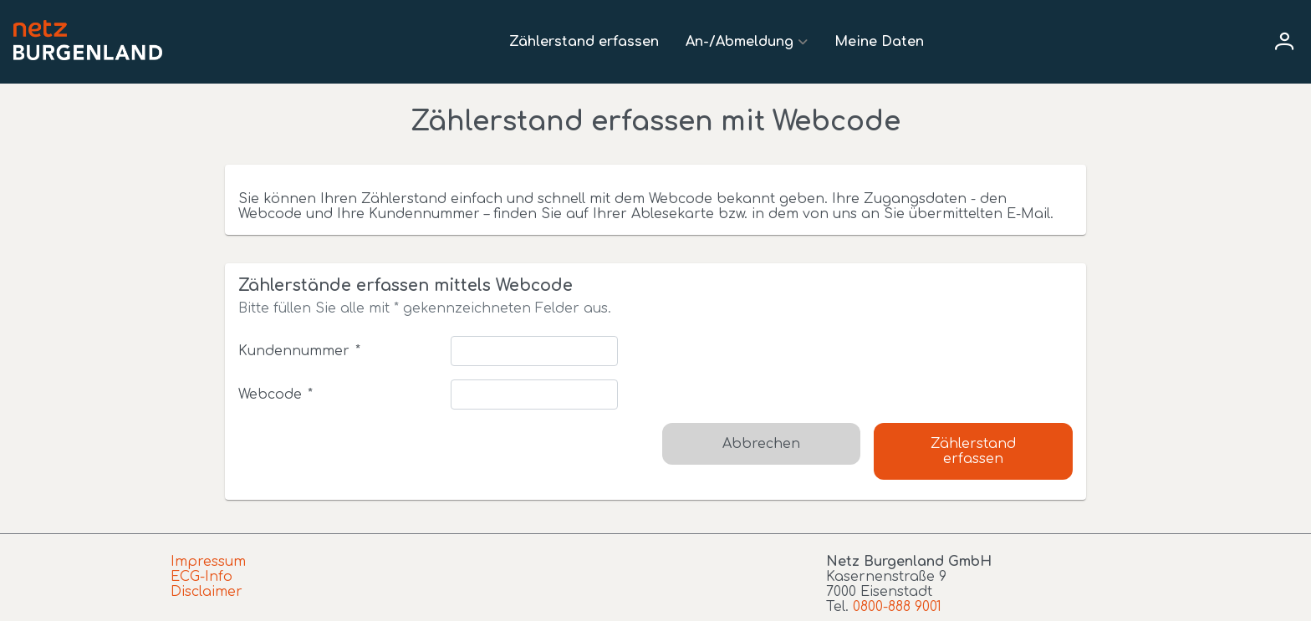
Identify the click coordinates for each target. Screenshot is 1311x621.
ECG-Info (201, 576)
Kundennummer (299, 351)
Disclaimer (206, 591)
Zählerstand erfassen (584, 41)
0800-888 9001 (897, 606)
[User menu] (1284, 42)
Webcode (275, 394)
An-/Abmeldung (739, 41)
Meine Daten (879, 41)
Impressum (208, 561)
